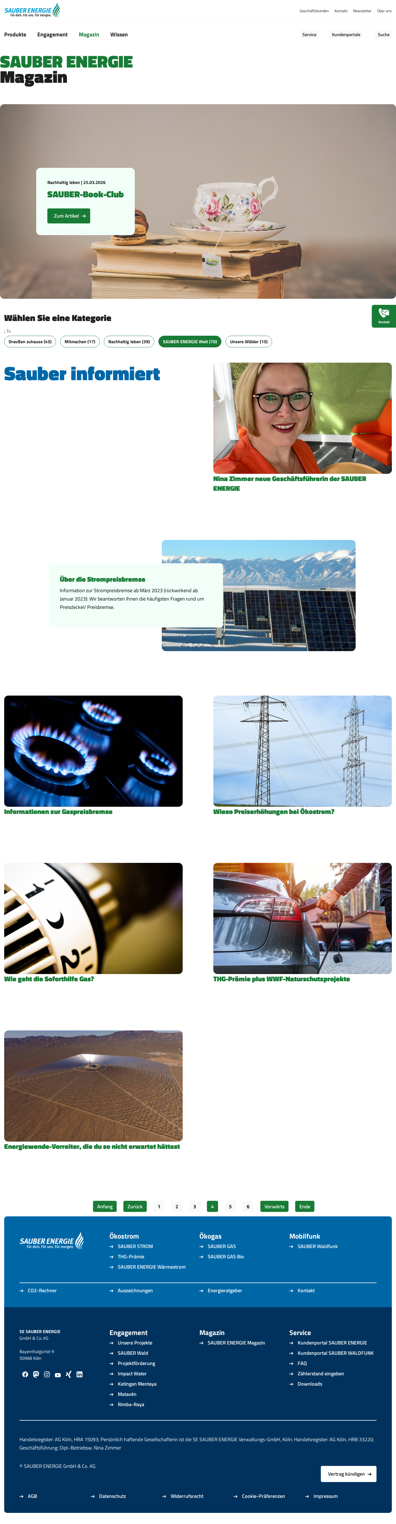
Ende (304, 1206)
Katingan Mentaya (137, 1384)
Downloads (310, 1384)
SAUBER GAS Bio (226, 1256)
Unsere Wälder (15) (249, 341)
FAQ (302, 1363)
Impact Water (132, 1373)
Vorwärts (274, 1206)
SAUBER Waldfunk (318, 1246)
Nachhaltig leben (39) (129, 341)
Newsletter (362, 11)
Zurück (135, 1206)
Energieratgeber (225, 1290)
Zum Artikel (66, 216)
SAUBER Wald (133, 1353)
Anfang (105, 1206)
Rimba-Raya (131, 1404)
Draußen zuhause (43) (30, 341)
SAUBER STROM (135, 1246)
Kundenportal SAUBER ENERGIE (332, 1342)
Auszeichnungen (135, 1290)
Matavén (127, 1394)
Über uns (384, 11)
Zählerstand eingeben (321, 1373)
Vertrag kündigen (346, 1474)
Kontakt (341, 11)
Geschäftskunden (314, 11)
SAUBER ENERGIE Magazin (236, 1342)
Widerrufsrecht (187, 1496)
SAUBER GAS (222, 1246)
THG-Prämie (131, 1256)
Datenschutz (112, 1496)
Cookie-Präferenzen (263, 1496)
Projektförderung (136, 1363)
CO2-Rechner (42, 1290)
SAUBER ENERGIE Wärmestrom (152, 1267)
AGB (32, 1496)
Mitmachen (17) (80, 341)
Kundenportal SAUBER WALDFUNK (336, 1353)
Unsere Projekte (135, 1342)
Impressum (326, 1496)
